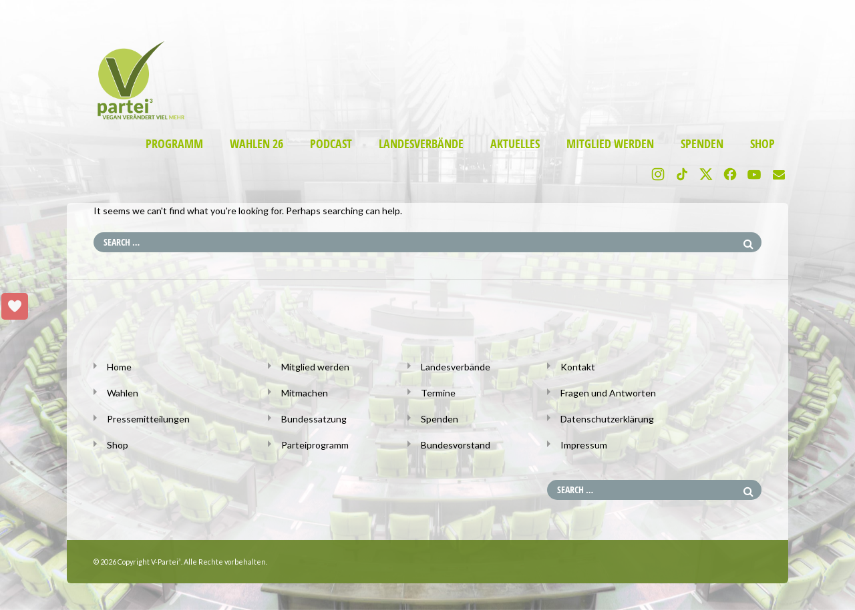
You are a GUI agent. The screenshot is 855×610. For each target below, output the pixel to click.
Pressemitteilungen (148, 418)
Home (119, 366)
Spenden (702, 143)
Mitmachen (304, 392)
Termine (438, 392)
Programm (174, 143)
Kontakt (577, 366)
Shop (762, 143)
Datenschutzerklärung (607, 418)
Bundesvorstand (455, 444)
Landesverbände (421, 143)
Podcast (331, 143)
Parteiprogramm (315, 444)
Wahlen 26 (256, 143)
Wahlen (122, 392)
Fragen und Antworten (608, 392)
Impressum (583, 444)
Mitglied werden (610, 143)
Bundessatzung (314, 418)
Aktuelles (515, 143)
